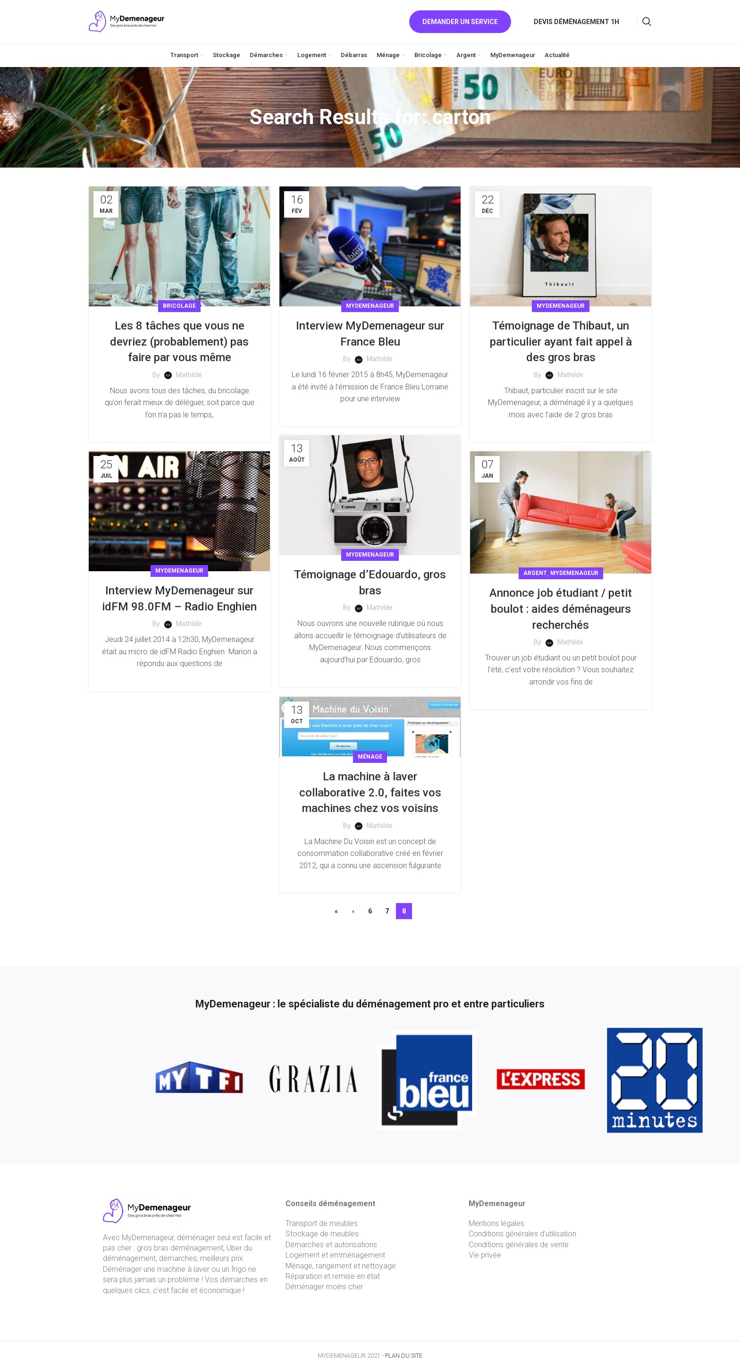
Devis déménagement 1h (576, 21)
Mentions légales (496, 1223)
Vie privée (485, 1255)
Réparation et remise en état (333, 1276)
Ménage (370, 753)
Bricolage (179, 306)
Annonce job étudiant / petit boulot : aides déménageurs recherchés (560, 608)
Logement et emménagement (335, 1255)
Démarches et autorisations (331, 1244)
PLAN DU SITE (403, 1355)
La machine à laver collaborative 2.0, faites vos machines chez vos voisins (370, 788)
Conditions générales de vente (519, 1244)
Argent (535, 573)
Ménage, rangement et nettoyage (341, 1265)
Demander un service (460, 21)
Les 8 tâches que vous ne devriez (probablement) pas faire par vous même (179, 341)
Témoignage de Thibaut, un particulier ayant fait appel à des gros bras (561, 341)
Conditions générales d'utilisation (522, 1233)
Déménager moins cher (324, 1286)
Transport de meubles (322, 1223)
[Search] (647, 21)
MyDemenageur (370, 306)
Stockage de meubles (322, 1233)
